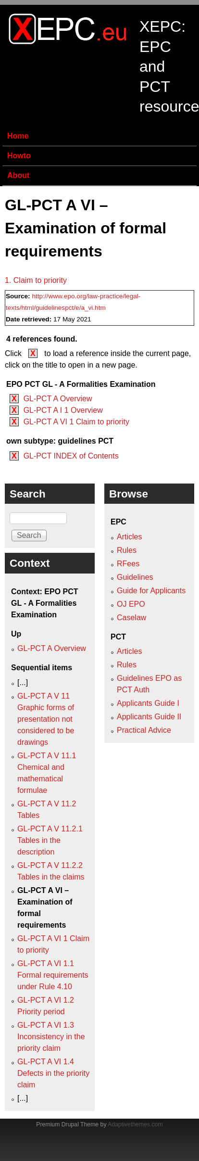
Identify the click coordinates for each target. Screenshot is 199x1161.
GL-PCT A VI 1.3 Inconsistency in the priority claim (51, 1036)
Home (17, 136)
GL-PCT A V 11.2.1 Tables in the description (50, 840)
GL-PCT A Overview (58, 399)
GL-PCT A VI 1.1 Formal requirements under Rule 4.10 (52, 975)
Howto (19, 156)
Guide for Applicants (151, 591)
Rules (127, 550)
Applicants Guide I (148, 703)
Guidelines (135, 577)
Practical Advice (144, 730)
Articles (129, 537)
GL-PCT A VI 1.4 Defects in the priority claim (53, 1073)
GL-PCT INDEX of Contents (71, 456)
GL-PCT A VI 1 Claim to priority (76, 422)
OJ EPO (131, 604)
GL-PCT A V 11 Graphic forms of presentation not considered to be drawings (45, 719)
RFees (128, 564)
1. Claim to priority (36, 280)
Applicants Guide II (149, 717)
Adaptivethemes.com (135, 1124)
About (18, 175)
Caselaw (131, 617)
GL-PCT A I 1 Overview (63, 410)
